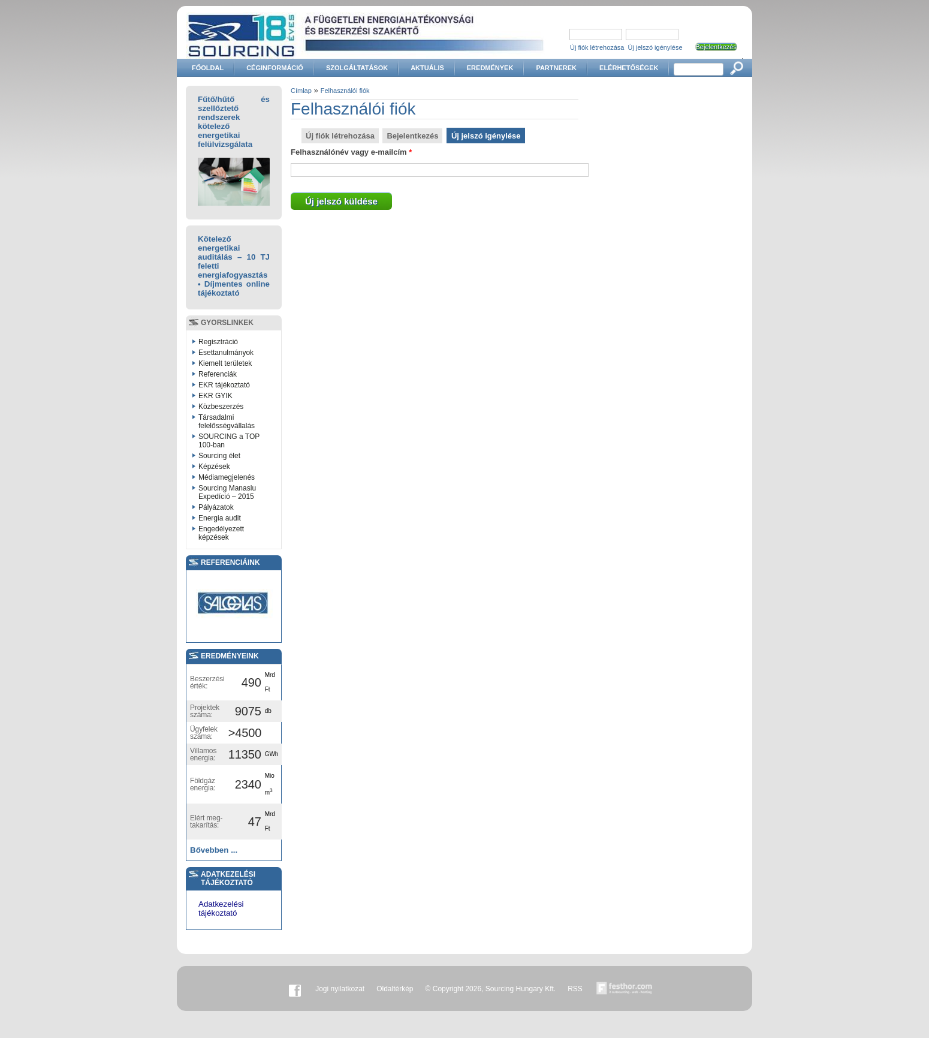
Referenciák (217, 374)
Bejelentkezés (412, 135)
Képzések (214, 466)
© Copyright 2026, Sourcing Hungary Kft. (491, 989)
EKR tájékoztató (224, 385)
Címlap (301, 90)
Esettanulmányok (226, 352)
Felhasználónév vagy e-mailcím (351, 152)
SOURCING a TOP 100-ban (229, 440)
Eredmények (490, 67)
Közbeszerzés (220, 406)
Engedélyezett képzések (221, 533)
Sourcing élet (219, 456)
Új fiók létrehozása (597, 47)
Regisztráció (218, 342)
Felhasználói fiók (345, 90)
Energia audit (219, 518)
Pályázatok (216, 507)
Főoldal (208, 67)
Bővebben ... (213, 850)
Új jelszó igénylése (655, 47)
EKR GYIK (215, 396)
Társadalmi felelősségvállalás (226, 421)
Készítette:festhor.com (624, 988)
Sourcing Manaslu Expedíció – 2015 (227, 492)
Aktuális (427, 67)
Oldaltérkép (394, 989)
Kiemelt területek (225, 363)
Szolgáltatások (357, 67)
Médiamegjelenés (226, 477)
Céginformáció (274, 67)
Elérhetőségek (628, 67)
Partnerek (556, 67)
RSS (575, 989)
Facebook (294, 988)
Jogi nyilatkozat (339, 989)
